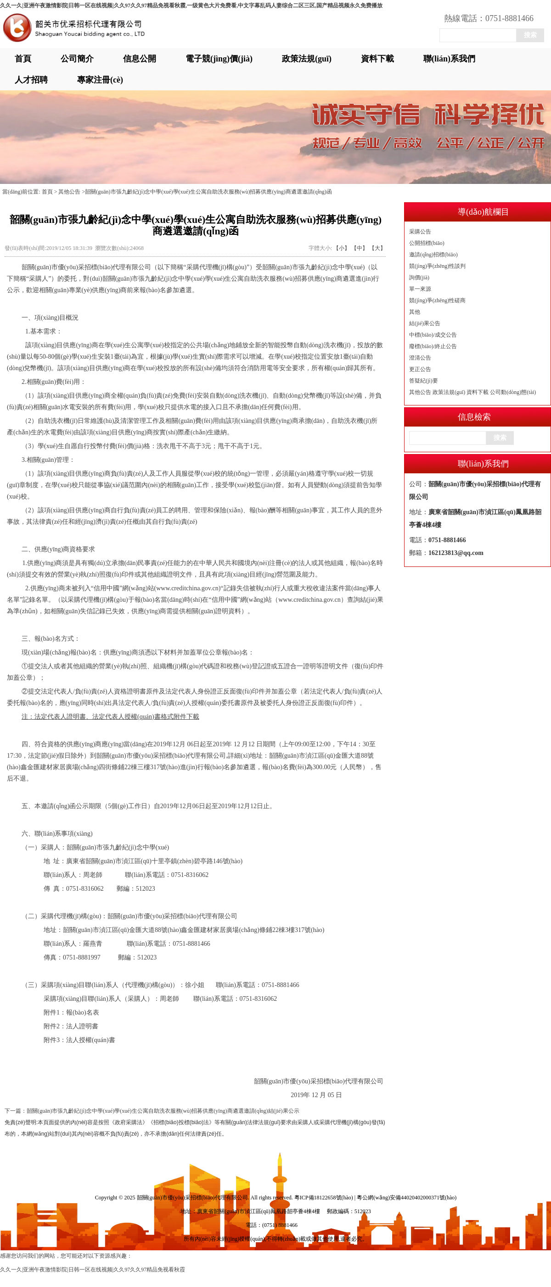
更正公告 (420, 369)
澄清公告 (420, 358)
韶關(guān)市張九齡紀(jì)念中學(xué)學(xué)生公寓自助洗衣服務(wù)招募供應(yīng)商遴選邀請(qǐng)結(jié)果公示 (163, 1111)
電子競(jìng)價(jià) (219, 58)
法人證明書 (82, 1026)
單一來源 (420, 289)
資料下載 (377, 58)
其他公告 (420, 392)
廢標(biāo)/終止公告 (433, 346)
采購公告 (420, 231)
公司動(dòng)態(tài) (513, 392)
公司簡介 (77, 58)
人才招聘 (31, 79)
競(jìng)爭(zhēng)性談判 (437, 266)
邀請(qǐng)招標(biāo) (433, 254)
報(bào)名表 (82, 1012)
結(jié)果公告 (424, 323)
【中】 (359, 248)
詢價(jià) (419, 277)
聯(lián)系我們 (449, 58)
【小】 (341, 248)
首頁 (23, 58)
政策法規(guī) (307, 58)
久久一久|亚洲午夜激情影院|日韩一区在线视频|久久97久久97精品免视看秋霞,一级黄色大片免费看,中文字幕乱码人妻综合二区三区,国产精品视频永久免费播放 (191, 5)
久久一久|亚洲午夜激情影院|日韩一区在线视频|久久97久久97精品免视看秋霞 (92, 1269)
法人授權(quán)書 (90, 1040)
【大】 (377, 248)
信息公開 (139, 58)
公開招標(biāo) (426, 243)
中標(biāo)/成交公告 (433, 335)
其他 (414, 312)
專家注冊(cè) (100, 79)
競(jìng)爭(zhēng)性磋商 (437, 300)
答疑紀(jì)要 (423, 380)
